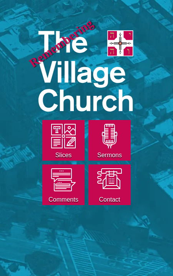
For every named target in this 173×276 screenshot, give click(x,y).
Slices (63, 155)
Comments (63, 199)
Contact (109, 199)
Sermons (109, 155)
